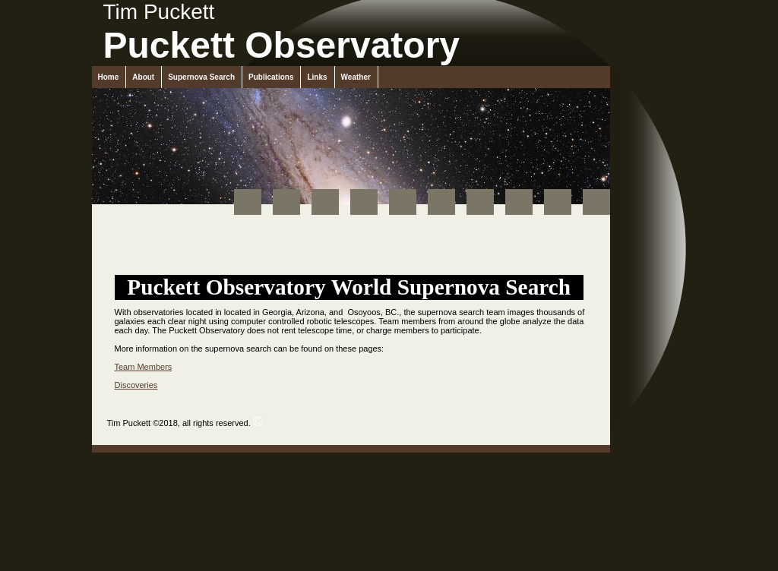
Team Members (143, 366)
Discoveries (136, 385)
